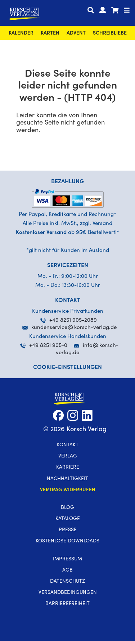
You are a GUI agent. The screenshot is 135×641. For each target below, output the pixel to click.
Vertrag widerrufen (67, 490)
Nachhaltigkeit (67, 479)
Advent (76, 33)
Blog (67, 507)
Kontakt (67, 445)
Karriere (67, 467)
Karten (50, 33)
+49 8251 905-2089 (68, 320)
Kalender (21, 33)
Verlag (67, 456)
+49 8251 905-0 (43, 345)
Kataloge (67, 519)
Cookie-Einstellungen (67, 367)
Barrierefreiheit (67, 603)
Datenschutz (67, 581)
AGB (67, 570)
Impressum (67, 559)
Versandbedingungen (68, 592)
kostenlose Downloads (67, 541)
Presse (68, 530)
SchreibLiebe (110, 33)
